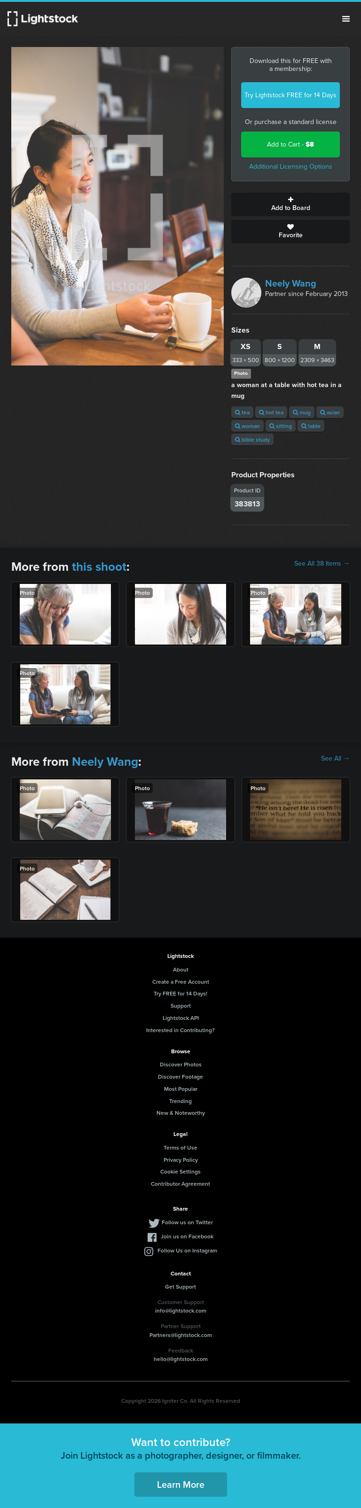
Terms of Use (180, 1147)
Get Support (180, 1286)
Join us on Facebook (187, 1236)
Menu (345, 18)
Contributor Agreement (180, 1184)
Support (181, 1006)
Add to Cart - (290, 144)
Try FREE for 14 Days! (180, 993)
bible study (252, 439)
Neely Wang (290, 283)
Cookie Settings (180, 1171)
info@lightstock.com (180, 1310)
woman (247, 426)
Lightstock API (181, 1018)
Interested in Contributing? (180, 1030)
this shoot (99, 566)
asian (330, 412)
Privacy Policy (181, 1160)
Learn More (180, 1484)
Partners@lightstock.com (180, 1335)
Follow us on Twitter (187, 1222)
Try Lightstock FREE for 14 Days (290, 95)
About (180, 969)
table (311, 426)
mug (302, 412)
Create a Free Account (180, 982)
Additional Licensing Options (290, 166)
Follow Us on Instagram (187, 1250)
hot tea (271, 412)
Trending (180, 1101)
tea (242, 412)
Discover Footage (180, 1076)
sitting (280, 426)
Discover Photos (181, 1064)
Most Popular (180, 1089)
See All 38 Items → (322, 563)
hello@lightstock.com (181, 1359)
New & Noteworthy (181, 1113)
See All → (335, 758)
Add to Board (290, 204)
